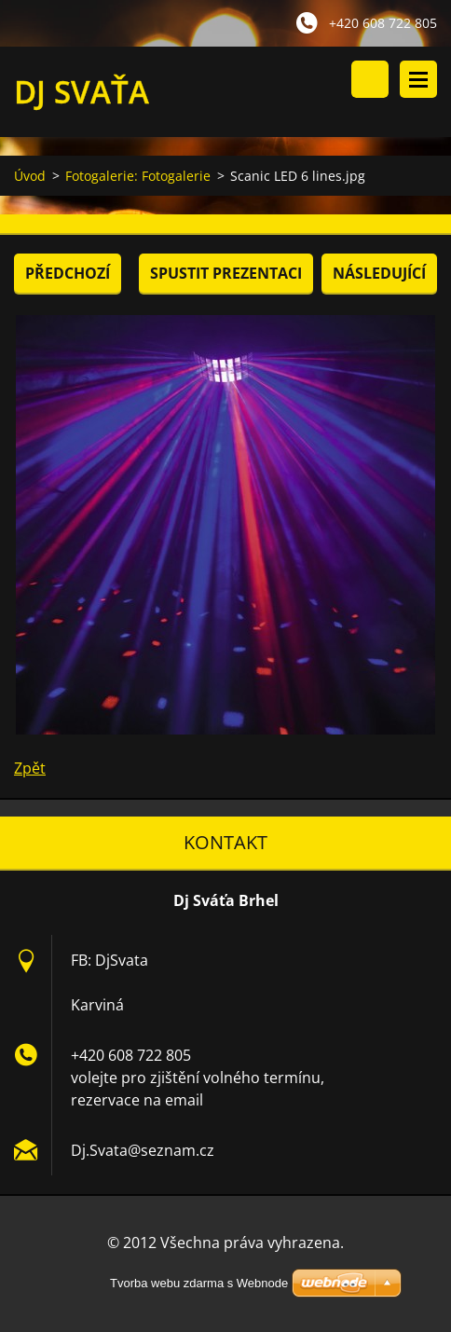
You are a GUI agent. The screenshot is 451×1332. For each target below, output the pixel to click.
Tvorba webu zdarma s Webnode (199, 1283)
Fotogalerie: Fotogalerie (138, 176)
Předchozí (67, 273)
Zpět (30, 768)
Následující (379, 273)
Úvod (30, 176)
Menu (418, 79)
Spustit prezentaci (226, 273)
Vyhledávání (370, 79)
